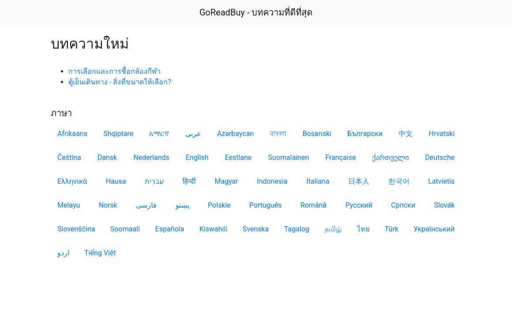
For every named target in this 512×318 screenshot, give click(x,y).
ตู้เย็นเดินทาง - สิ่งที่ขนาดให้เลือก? (119, 82)
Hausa (115, 181)
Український (434, 229)
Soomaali (125, 229)
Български (365, 133)
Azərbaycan (235, 133)
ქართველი (390, 157)
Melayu (68, 205)
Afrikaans (72, 133)
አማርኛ (159, 133)
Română (314, 205)
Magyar (226, 181)
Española (169, 229)
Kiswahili (213, 229)
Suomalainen (288, 157)
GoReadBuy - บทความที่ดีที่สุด (256, 12)
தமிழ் (333, 229)
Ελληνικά (72, 181)
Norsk (108, 205)
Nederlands (151, 157)
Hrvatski (442, 133)
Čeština (69, 157)
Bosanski (317, 133)
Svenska (256, 229)
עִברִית (154, 181)
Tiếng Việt (100, 253)
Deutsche (440, 157)
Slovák (444, 205)
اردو (63, 253)
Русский (359, 205)
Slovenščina (76, 229)
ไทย (363, 229)
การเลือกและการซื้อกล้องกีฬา (114, 71)
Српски (403, 205)
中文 (406, 133)
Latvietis (441, 181)
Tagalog (296, 229)
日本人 (358, 181)
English (197, 157)
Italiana (317, 181)
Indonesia (272, 181)
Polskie (219, 205)
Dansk (107, 157)
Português (265, 205)
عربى (193, 133)
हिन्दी (189, 181)
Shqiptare (118, 133)
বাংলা (278, 133)
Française (340, 157)
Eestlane (238, 157)
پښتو (182, 205)
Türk (391, 229)
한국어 (399, 181)
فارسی (146, 205)
